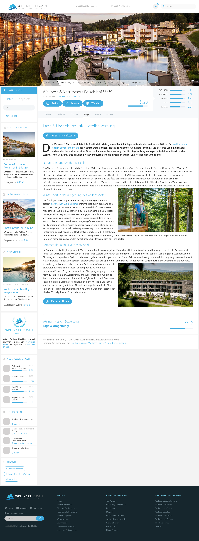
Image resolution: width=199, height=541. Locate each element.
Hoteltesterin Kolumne (115, 515)
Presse (59, 501)
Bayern (62, 96)
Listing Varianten (112, 530)
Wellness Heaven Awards (115, 519)
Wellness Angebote (64, 515)
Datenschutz (72, 530)
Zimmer (75, 114)
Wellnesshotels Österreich (165, 508)
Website (93, 103)
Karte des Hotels (57, 301)
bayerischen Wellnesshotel (64, 204)
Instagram (36, 509)
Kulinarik (62, 114)
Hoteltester (110, 508)
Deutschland (75, 96)
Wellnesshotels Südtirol (164, 519)
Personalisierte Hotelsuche (67, 512)
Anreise (109, 114)
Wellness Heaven (112, 523)
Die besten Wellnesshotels (67, 508)
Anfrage (72, 103)
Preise (52, 103)
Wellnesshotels (86, 6)
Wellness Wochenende (14, 469)
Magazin (109, 512)
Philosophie (110, 526)
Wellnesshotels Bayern (163, 504)
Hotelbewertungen (122, 6)
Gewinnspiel (62, 523)
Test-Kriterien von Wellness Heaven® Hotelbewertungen (98, 343)
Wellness (48, 114)
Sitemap (158, 526)
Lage (86, 114)
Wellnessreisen (11, 479)
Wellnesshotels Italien (163, 515)
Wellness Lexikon (63, 519)
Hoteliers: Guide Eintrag (66, 526)
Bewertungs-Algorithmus (116, 504)
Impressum (61, 530)
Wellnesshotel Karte (64, 504)
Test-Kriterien (111, 501)
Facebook (21, 509)
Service (97, 114)
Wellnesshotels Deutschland (166, 501)
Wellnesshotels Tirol (162, 512)
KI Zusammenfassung (61, 135)
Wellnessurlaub (12, 474)
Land (8, 107)
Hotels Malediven (162, 523)
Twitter (8, 509)
